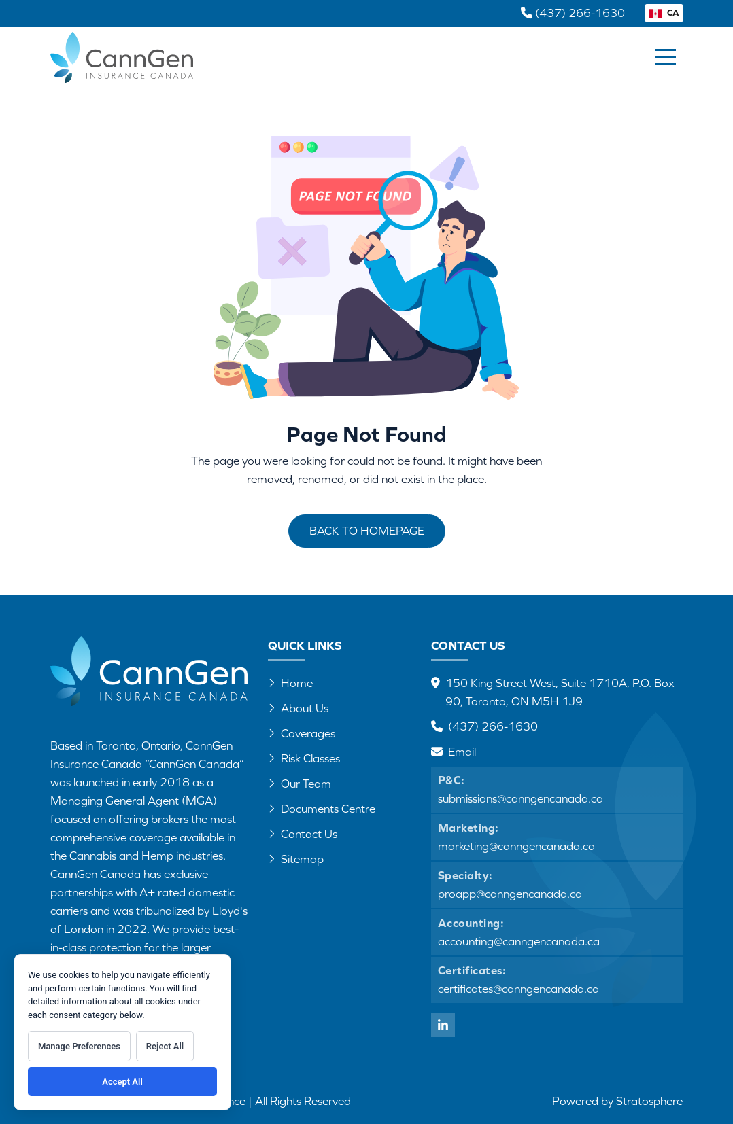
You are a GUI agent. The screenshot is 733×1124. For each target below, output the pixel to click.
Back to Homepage (366, 531)
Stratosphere (649, 1101)
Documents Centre (321, 808)
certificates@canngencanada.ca (518, 989)
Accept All (122, 1081)
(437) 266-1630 (493, 726)
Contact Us (302, 834)
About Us (298, 708)
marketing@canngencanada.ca (516, 846)
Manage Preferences (79, 1046)
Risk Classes (304, 758)
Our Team (299, 783)
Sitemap (296, 859)
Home (290, 683)
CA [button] (664, 12)
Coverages (301, 733)
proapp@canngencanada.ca (510, 893)
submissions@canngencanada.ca (520, 798)
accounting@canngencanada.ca (519, 941)
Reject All (165, 1046)
